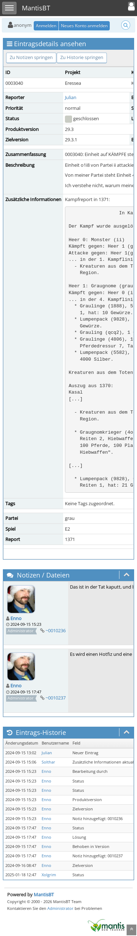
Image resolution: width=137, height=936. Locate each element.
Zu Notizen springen (31, 57)
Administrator (60, 908)
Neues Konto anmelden (84, 26)
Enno (16, 618)
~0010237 (56, 697)
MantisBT (44, 894)
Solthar (48, 762)
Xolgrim (49, 874)
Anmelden (46, 26)
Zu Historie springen (81, 57)
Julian (70, 97)
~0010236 (56, 630)
